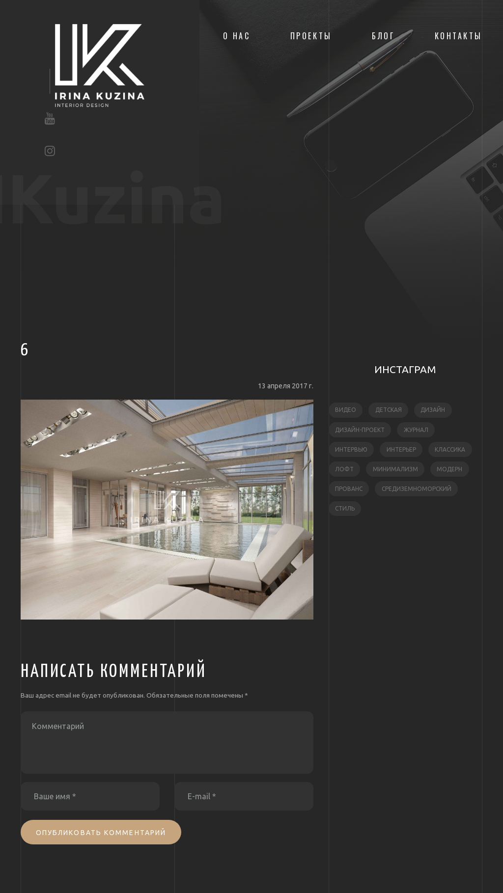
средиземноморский (416, 489)
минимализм (395, 469)
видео (345, 409)
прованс (349, 489)
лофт (344, 469)
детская (388, 409)
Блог (383, 36)
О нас (237, 36)
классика (450, 449)
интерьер (401, 449)
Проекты (311, 36)
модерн (449, 469)
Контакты (458, 36)
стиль (345, 508)
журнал (416, 430)
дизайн (432, 409)
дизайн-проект (360, 430)
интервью (351, 449)
